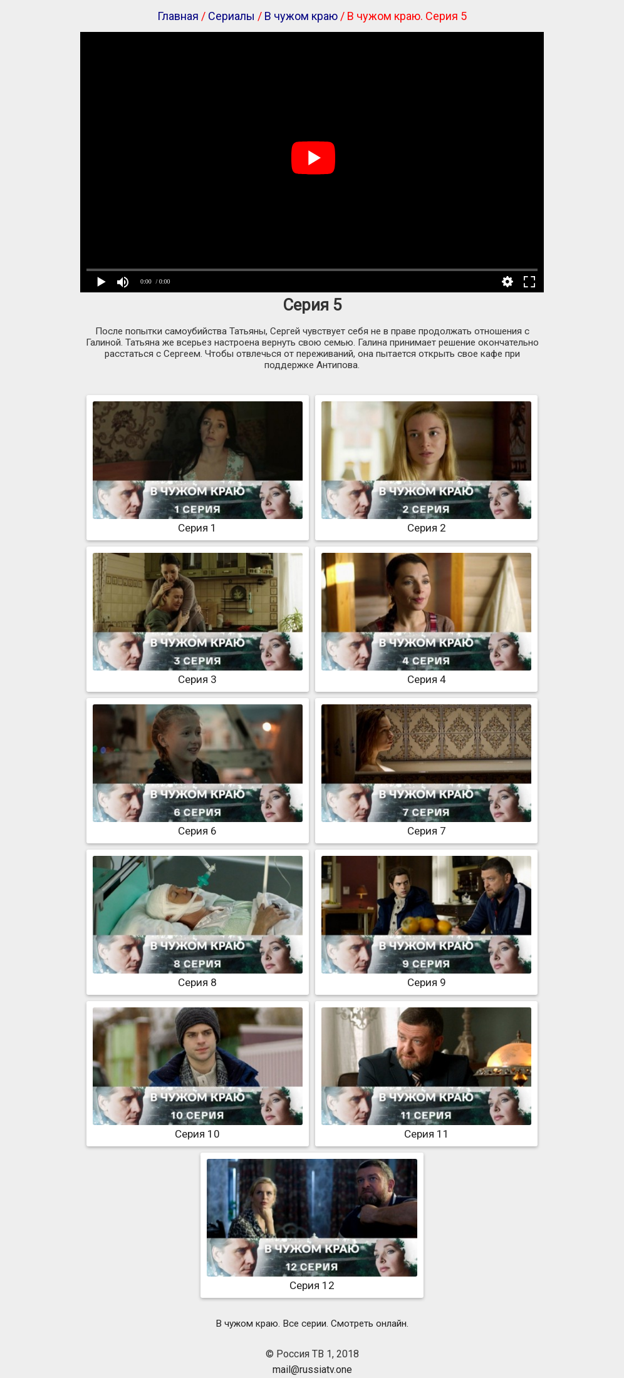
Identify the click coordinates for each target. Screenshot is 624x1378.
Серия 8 (198, 976)
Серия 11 (426, 1127)
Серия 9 (426, 976)
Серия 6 (198, 824)
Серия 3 (198, 673)
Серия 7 (426, 824)
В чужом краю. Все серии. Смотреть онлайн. (312, 1323)
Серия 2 (426, 521)
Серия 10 (198, 1127)
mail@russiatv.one (312, 1369)
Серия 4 (426, 673)
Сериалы (231, 16)
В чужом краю (301, 16)
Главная (178, 16)
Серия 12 (312, 1279)
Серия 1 (198, 521)
